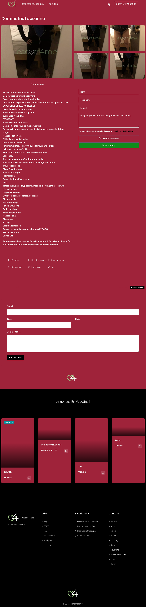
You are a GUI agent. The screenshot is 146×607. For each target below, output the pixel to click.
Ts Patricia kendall (51, 443)
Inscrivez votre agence (86, 530)
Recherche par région (33, 4)
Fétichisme (36, 266)
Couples (15, 260)
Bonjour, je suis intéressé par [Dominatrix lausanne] (109, 120)
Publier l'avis (15, 356)
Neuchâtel (115, 548)
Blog (45, 520)
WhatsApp (108, 145)
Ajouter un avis (137, 286)
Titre (9, 317)
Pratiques (48, 539)
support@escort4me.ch (18, 523)
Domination (16, 266)
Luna (80, 465)
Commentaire (14, 330)
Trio (53, 266)
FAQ (45, 530)
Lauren (8, 470)
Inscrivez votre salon (86, 525)
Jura (113, 544)
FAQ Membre (49, 534)
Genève (114, 520)
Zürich (113, 563)
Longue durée (57, 260)
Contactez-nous (84, 534)
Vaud (113, 525)
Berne (113, 534)
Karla (118, 438)
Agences (53, 4)
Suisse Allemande (118, 553)
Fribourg (114, 539)
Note (77, 317)
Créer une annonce (126, 4)
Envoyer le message (109, 138)
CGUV (46, 525)
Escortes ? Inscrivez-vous (88, 520)
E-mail (10, 305)
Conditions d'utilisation (123, 131)
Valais (113, 530)
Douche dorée (37, 260)
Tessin (113, 558)
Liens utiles (48, 544)
